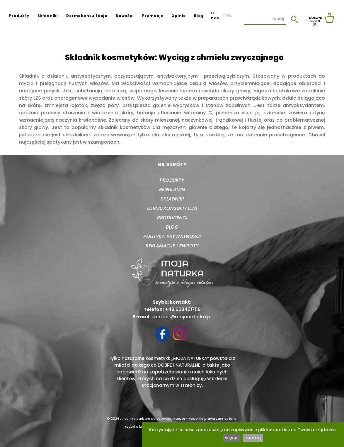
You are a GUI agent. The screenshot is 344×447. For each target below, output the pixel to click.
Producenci (172, 217)
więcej (231, 438)
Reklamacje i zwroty (172, 245)
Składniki (48, 15)
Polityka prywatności (172, 236)
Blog (199, 15)
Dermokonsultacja (87, 15)
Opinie (178, 15)
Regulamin (172, 189)
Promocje (152, 15)
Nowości (125, 15)
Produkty (19, 15)
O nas (215, 16)
